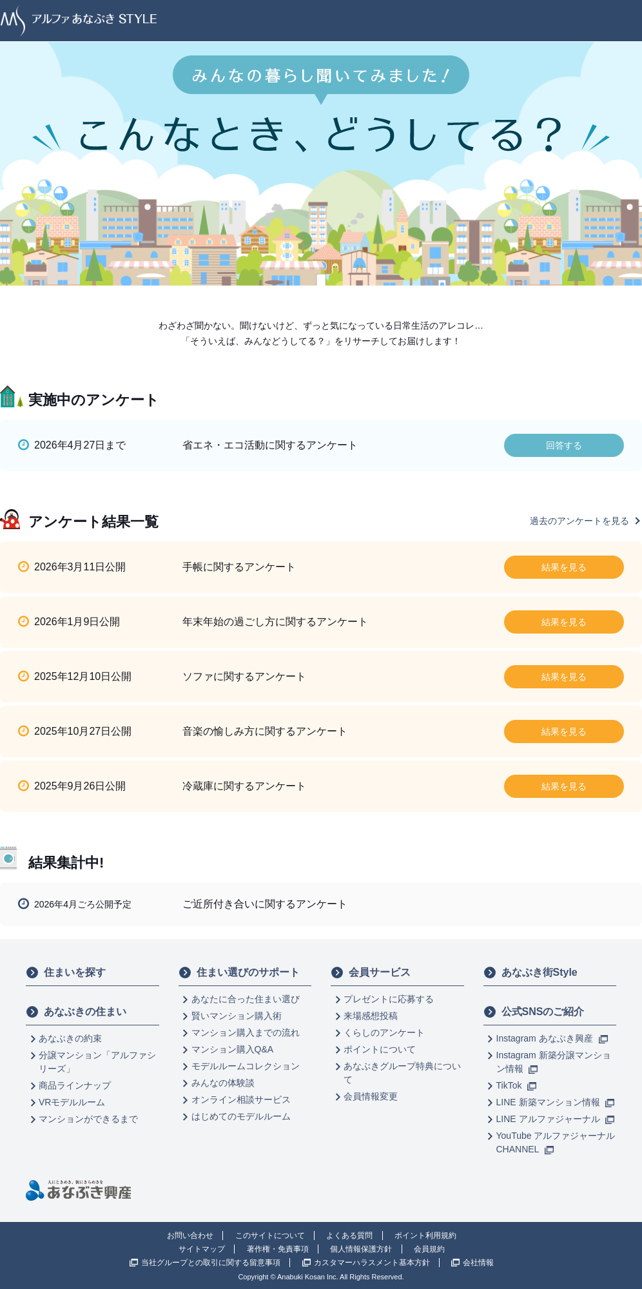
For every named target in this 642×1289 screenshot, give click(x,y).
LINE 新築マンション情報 (555, 1102)
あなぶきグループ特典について (402, 1073)
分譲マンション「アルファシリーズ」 (97, 1062)
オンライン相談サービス (241, 1099)
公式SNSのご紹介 (534, 1011)
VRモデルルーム (72, 1102)
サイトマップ (202, 1249)
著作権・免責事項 (278, 1249)
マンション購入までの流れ (245, 1032)
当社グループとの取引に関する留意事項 (210, 1262)
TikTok (516, 1085)
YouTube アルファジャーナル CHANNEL (556, 1142)
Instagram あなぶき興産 (552, 1038)
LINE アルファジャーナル (555, 1119)
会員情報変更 (371, 1096)
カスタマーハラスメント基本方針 (372, 1262)
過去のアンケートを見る (579, 521)
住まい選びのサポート (239, 972)
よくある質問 (349, 1235)
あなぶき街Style (530, 972)
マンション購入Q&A (232, 1049)
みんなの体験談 (223, 1083)
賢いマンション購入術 (236, 1016)
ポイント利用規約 (425, 1235)
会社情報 (478, 1262)
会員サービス (371, 972)
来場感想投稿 (371, 1016)
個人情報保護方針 (361, 1249)
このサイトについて (270, 1235)
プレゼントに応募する (389, 999)
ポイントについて (380, 1049)
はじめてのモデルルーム (241, 1116)
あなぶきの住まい (76, 1011)
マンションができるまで (88, 1119)
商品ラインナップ (75, 1085)
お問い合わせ (190, 1235)
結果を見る (564, 567)
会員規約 (429, 1249)
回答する (564, 445)
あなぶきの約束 (70, 1038)
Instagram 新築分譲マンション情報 (553, 1062)
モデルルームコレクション (245, 1066)
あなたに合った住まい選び (245, 999)
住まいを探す (66, 972)
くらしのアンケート (384, 1032)
